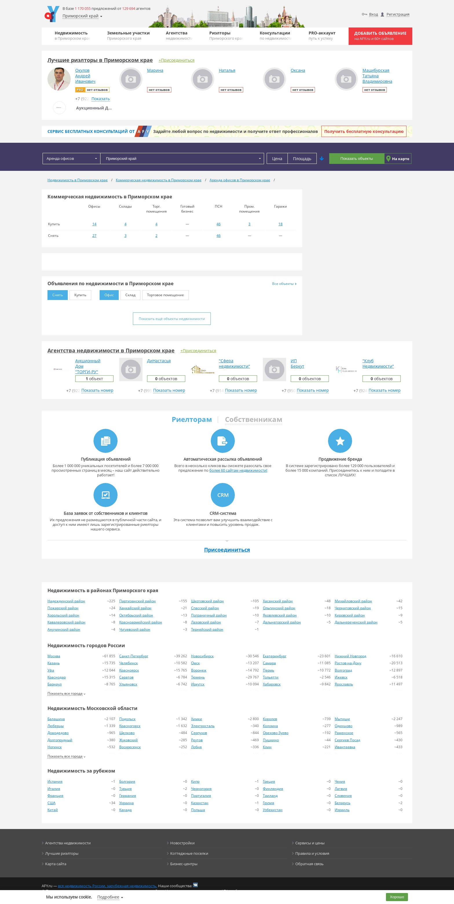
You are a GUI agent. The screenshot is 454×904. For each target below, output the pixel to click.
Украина (126, 802)
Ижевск (341, 677)
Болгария (127, 781)
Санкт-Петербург (133, 656)
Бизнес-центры (183, 863)
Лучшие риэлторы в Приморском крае (100, 59)
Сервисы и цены (310, 843)
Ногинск (54, 746)
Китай (52, 809)
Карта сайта (55, 863)
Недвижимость (73, 35)
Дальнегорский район (282, 622)
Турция (125, 788)
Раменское (344, 732)
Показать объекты (356, 158)
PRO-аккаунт (322, 35)
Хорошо (397, 897)
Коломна (270, 725)
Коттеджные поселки (189, 853)
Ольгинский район (279, 607)
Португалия (201, 795)
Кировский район (350, 615)
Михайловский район (353, 601)
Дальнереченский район (356, 622)
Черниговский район (353, 607)
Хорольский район (63, 615)
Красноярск (129, 670)
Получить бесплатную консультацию (364, 131)
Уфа (50, 670)
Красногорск (129, 725)
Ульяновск (128, 684)
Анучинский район (63, 629)
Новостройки (182, 843)
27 (94, 235)
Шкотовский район (207, 601)
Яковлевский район (280, 615)
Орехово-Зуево (275, 732)
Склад (128, 293)
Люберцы (55, 725)
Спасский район (205, 607)
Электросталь (203, 725)
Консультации (276, 35)
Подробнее (108, 897)
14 (94, 224)
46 (219, 224)
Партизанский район (137, 601)
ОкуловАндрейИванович (85, 75)
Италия (53, 788)
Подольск (127, 718)
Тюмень (198, 677)
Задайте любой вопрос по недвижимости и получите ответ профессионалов (235, 131)
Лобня (196, 746)
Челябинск (128, 662)
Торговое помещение (163, 293)
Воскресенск (130, 746)
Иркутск (197, 684)
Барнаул (54, 684)
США (51, 802)
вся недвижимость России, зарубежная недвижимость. (107, 885)
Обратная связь (309, 863)
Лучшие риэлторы (61, 853)
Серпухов (199, 732)
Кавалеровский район (66, 622)
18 (281, 224)
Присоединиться (227, 549)
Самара (269, 662)
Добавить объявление (380, 35)
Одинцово (343, 725)
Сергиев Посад (347, 740)
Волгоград (343, 670)
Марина (155, 70)
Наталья (227, 70)
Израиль (342, 809)
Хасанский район (278, 601)
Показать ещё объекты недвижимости (172, 318)
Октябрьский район (136, 615)
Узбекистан (273, 809)
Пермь (268, 670)
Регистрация (398, 14)
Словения (343, 795)
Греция (269, 781)
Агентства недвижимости (68, 843)
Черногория (201, 788)
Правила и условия (312, 853)
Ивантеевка (345, 746)
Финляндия (273, 788)
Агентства (179, 35)
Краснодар (56, 677)
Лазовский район (206, 622)
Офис (107, 293)
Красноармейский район (140, 622)
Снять (55, 293)
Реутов (197, 740)
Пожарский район (62, 607)
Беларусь (342, 802)
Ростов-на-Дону (348, 662)
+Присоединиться (177, 60)
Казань (53, 662)
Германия (127, 795)
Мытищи (342, 718)
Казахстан (199, 802)
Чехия (340, 781)
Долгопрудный (59, 740)
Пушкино (271, 740)
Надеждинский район (66, 601)
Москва (53, 656)
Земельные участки (128, 35)
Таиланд (270, 795)
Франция (55, 795)
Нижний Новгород (350, 656)
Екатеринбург (274, 656)
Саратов (126, 677)
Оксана (298, 70)
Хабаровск (272, 684)
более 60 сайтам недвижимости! (238, 470)
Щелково (127, 732)
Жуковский (128, 740)
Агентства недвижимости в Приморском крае (111, 350)
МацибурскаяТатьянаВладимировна (377, 75)
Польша (198, 809)
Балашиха (56, 718)
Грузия (268, 802)
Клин (267, 746)
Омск (195, 662)
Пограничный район (209, 615)
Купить (77, 293)
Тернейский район (207, 629)
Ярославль (344, 684)
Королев (270, 718)
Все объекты (284, 283)
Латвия (341, 788)
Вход (373, 14)
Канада (125, 809)
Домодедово (58, 732)
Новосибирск (202, 656)
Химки (196, 718)
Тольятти (271, 677)
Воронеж (198, 670)
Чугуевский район (134, 629)
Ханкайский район (135, 607)
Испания (55, 781)
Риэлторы (226, 35)
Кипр (195, 781)
